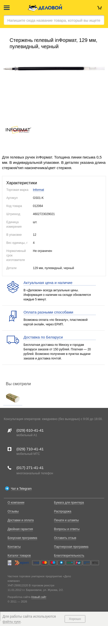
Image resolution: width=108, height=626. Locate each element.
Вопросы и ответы (67, 529)
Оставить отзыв (65, 538)
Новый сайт (39, 596)
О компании (16, 502)
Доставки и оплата (21, 520)
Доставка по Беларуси (43, 337)
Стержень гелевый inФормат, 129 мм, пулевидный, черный (53, 43)
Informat (38, 190)
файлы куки (11, 621)
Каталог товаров (19, 555)
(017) (30, 467)
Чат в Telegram (21, 488)
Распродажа (62, 511)
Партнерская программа (71, 547)
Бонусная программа (22, 538)
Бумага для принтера (69, 502)
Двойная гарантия (20, 529)
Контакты (14, 547)
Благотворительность (69, 555)
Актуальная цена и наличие (48, 282)
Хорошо (75, 619)
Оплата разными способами (48, 312)
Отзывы (13, 511)
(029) (30, 430)
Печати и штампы (66, 520)
